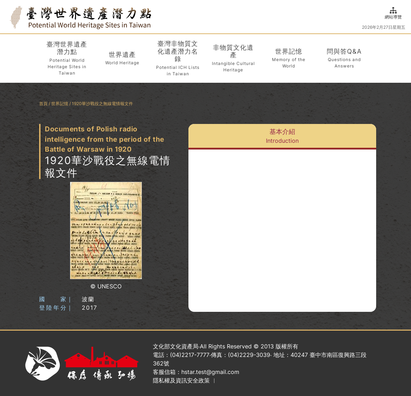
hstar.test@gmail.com (210, 371)
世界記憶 (59, 103)
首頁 (43, 103)
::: (8, 16)
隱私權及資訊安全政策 (181, 380)
